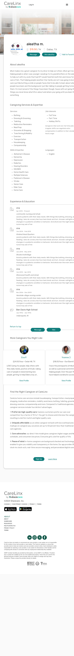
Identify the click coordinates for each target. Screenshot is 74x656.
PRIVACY (32, 504)
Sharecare (8, 521)
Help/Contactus (9, 525)
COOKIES (7, 504)
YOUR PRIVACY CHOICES (19, 504)
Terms (6, 530)
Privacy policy (9, 528)
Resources (8, 523)
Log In (31, 5)
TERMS (39, 504)
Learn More (52, 459)
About (6, 519)
